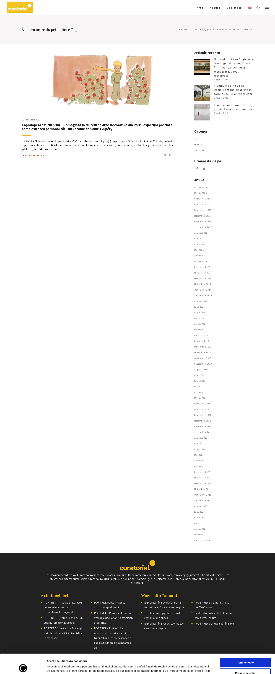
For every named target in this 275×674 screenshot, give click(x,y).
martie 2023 (200, 398)
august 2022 (200, 437)
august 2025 (200, 232)
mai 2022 (199, 455)
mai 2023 (199, 386)
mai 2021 (199, 523)
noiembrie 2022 (202, 420)
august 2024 (200, 301)
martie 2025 (200, 261)
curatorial (186, 29)
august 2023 (200, 369)
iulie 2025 (199, 238)
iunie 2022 (199, 449)
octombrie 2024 (202, 289)
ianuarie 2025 (201, 272)
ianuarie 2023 (201, 409)
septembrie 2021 (203, 500)
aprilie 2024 (200, 324)
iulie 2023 (199, 375)
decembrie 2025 (202, 210)
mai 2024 (199, 318)
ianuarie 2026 (201, 204)
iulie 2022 (199, 443)
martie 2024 (200, 329)
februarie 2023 (202, 403)
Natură (198, 144)
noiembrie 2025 (202, 215)
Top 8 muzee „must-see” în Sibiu (214, 623)
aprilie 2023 (200, 392)
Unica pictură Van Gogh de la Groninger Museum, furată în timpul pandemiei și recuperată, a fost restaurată (233, 67)
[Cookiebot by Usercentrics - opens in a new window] (23, 667)
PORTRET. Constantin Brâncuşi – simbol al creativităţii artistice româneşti (63, 633)
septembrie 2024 (203, 295)
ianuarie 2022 (201, 477)
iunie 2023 (199, 381)
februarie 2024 (202, 335)
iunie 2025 (199, 244)
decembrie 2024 (202, 278)
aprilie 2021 (200, 529)
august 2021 (200, 506)
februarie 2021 (202, 540)
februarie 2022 (202, 472)
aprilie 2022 (200, 460)
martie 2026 (200, 193)
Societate (199, 150)
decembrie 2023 (202, 346)
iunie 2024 (199, 312)
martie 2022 (200, 466)
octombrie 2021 (202, 494)
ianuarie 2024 (201, 341)
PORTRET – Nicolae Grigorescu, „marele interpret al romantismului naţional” (63, 607)
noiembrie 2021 (202, 489)
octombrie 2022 (202, 426)
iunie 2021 (199, 517)
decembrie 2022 (202, 415)
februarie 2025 (202, 267)
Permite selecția (245, 653)
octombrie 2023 (202, 358)
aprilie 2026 (200, 187)
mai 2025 (199, 250)
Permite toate (245, 642)
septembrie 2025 (203, 227)
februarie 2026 (202, 198)
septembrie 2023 (203, 363)
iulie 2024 (199, 307)
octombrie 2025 (202, 221)
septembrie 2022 (203, 432)
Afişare (178, 666)
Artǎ (196, 138)
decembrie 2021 (202, 483)
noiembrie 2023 (202, 352)
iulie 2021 (199, 511)
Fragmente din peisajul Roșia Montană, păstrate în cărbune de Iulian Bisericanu (233, 90)
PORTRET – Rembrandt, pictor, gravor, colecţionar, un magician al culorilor (113, 617)
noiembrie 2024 (202, 284)
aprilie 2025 (200, 255)
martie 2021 (200, 534)
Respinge (245, 663)
